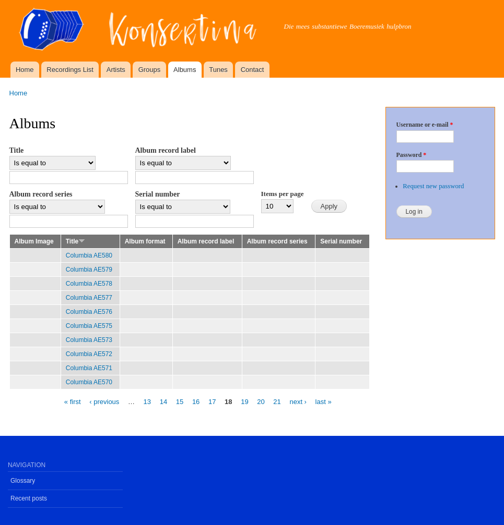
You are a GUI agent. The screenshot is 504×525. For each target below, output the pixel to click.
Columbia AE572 (89, 354)
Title (16, 150)
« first (72, 401)
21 (276, 401)
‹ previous (104, 401)
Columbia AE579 (89, 269)
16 (196, 401)
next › (298, 401)
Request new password (433, 186)
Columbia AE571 (89, 368)
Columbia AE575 (89, 325)
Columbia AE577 (89, 297)
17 (212, 401)
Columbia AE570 (89, 382)
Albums (184, 70)
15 (179, 401)
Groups (149, 70)
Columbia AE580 (89, 255)
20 (260, 401)
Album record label (165, 150)
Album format (145, 241)
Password (411, 154)
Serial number (157, 194)
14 (163, 401)
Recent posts (28, 498)
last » (323, 401)
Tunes (218, 70)
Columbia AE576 (89, 311)
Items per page (282, 194)
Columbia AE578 (89, 283)
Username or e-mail (424, 124)
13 (147, 401)
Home (25, 70)
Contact (252, 70)
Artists (116, 70)
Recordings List (69, 70)
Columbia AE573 (89, 340)
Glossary (22, 480)
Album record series (41, 194)
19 (244, 401)
